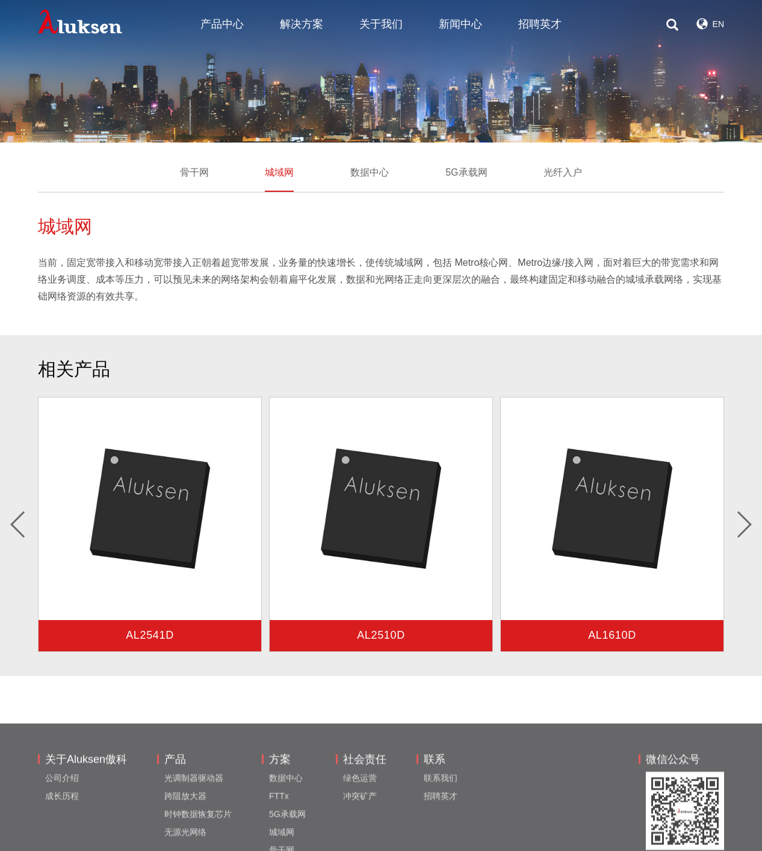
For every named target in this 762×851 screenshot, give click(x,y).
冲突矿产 (360, 833)
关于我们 (381, 24)
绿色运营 (360, 815)
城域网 (279, 172)
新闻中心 (460, 24)
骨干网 (194, 172)
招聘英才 (540, 24)
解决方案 (301, 24)
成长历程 (62, 833)
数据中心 (369, 172)
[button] (18, 524)
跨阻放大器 (185, 833)
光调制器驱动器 (193, 815)
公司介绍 (62, 815)
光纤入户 (563, 172)
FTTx (279, 833)
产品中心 (222, 24)
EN (710, 23)
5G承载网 (466, 172)
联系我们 (440, 815)
